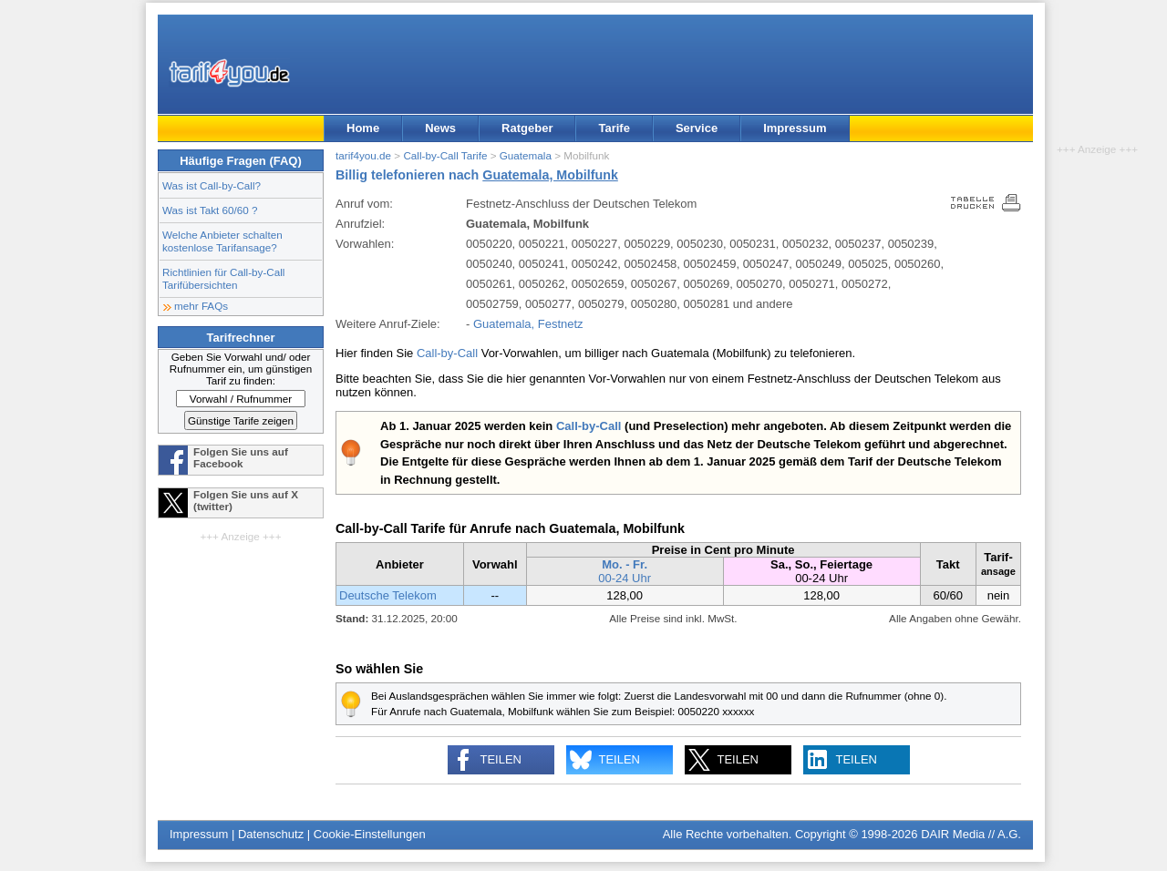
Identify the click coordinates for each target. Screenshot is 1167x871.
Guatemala (526, 155)
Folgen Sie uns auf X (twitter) (245, 500)
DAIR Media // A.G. (971, 834)
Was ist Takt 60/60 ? (210, 210)
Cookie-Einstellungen (370, 834)
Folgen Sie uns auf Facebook (240, 457)
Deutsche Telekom (388, 595)
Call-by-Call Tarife (445, 155)
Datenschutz (271, 834)
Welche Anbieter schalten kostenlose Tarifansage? (222, 241)
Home (362, 128)
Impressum (794, 128)
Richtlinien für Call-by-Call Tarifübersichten (223, 278)
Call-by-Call (447, 353)
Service (697, 128)
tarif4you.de (363, 155)
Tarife (613, 128)
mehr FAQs (201, 306)
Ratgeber (527, 128)
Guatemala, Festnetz (528, 324)
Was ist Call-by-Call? (211, 185)
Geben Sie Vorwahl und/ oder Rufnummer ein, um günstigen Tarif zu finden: (241, 368)
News (440, 128)
